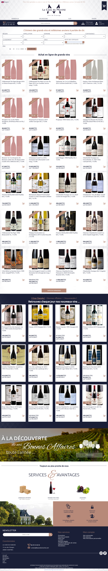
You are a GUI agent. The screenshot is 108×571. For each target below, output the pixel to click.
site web (55, 569)
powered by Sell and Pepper (49, 569)
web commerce (59, 569)
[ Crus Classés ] (38, 298)
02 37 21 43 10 (35, 545)
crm (63, 569)
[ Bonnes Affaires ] (54, 298)
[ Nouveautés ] (70, 298)
